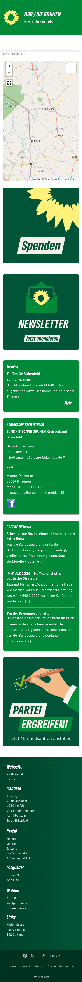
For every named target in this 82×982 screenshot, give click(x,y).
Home (12, 966)
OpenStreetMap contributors (61, 179)
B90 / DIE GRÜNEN (42, 14)
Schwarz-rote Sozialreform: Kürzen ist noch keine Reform (41, 536)
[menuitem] (12, 966)
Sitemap (39, 966)
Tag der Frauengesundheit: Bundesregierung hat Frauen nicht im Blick (40, 615)
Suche (52, 966)
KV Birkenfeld (14, 54)
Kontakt (25, 966)
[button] (9, 66)
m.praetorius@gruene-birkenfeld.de (33, 492)
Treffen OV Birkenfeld (23, 373)
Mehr (68, 403)
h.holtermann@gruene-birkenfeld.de (34, 457)
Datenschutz (41, 977)
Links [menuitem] (53, 956)
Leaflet (34, 179)
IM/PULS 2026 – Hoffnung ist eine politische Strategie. (34, 576)
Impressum (66, 966)
